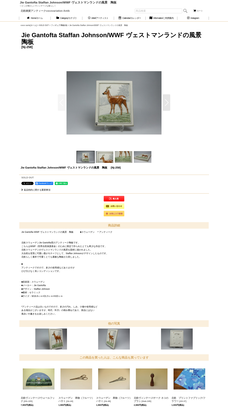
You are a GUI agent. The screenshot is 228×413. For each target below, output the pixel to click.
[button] (166, 102)
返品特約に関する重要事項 (35, 190)
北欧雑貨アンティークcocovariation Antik (45, 10)
